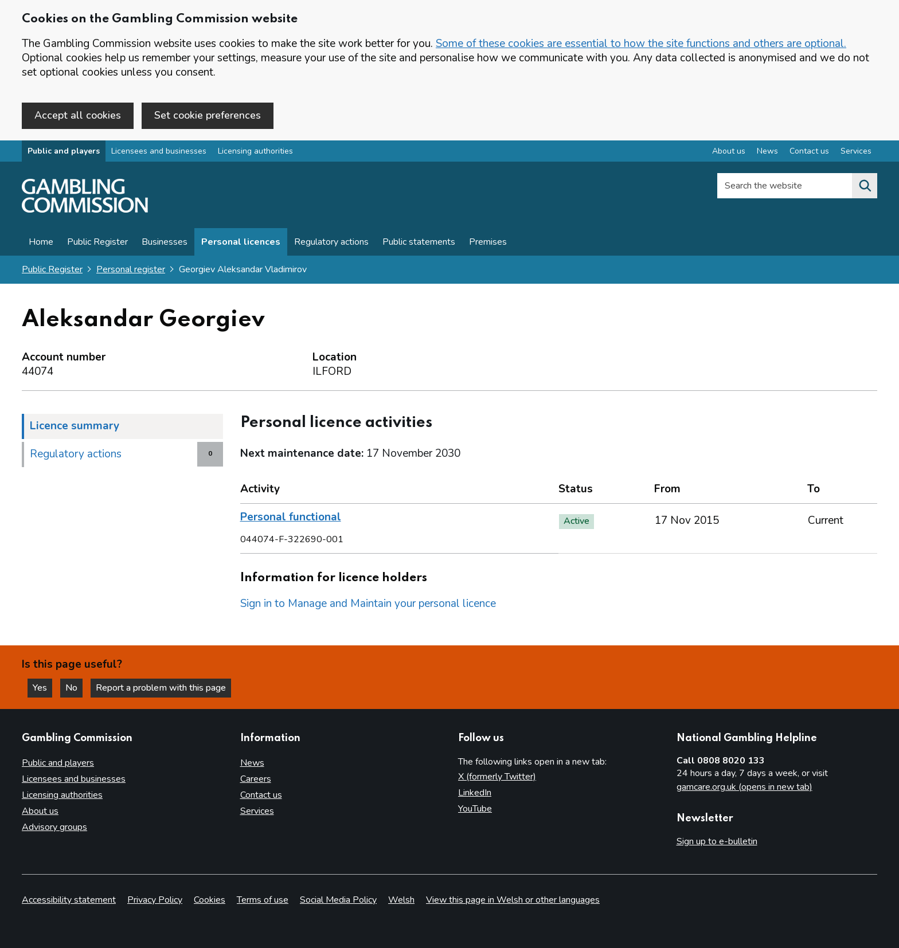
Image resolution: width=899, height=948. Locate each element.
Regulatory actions (331, 242)
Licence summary (74, 425)
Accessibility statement (69, 900)
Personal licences (240, 242)
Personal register (130, 269)
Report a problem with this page (161, 687)
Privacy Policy (154, 900)
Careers (255, 779)
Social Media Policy (338, 900)
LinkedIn (474, 792)
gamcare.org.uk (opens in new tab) (744, 787)
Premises (488, 242)
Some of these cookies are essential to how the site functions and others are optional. (641, 43)
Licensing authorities (255, 151)
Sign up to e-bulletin (717, 841)
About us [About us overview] (728, 151)
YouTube (475, 808)
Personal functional (290, 517)
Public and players (64, 151)
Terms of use (262, 900)
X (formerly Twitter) (497, 776)
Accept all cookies (77, 115)
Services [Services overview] (856, 151)
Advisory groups (54, 827)
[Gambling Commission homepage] (85, 209)
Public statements (418, 242)
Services (257, 811)
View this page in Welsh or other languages (513, 900)
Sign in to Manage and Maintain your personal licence (368, 603)
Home (41, 242)
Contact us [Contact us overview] (809, 151)
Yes (42, 687)
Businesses (164, 242)
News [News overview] (767, 151)
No (74, 687)
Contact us (261, 795)
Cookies (209, 900)
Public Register (97, 242)
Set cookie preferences (207, 115)
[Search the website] (864, 185)
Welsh (401, 900)
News (252, 763)
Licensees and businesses (158, 151)
